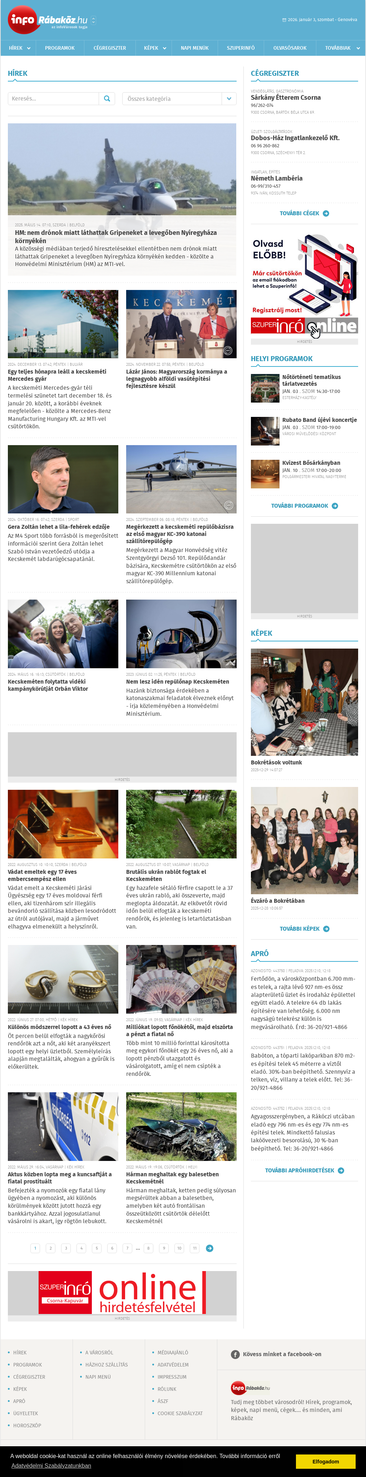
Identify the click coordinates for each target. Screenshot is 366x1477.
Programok (60, 48)
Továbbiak (338, 48)
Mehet (107, 98)
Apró (19, 1401)
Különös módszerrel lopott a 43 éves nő (59, 1027)
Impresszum (172, 1377)
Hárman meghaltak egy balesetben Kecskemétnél (172, 1178)
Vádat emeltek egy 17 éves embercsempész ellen (42, 876)
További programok (299, 506)
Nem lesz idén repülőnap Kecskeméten (177, 682)
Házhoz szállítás (106, 1365)
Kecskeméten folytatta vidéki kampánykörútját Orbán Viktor (48, 686)
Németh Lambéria (277, 179)
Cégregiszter (110, 48)
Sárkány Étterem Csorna (286, 98)
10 (179, 1248)
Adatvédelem (173, 1365)
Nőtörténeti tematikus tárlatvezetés (311, 381)
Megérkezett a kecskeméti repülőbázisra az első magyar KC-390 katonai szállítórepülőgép (180, 534)
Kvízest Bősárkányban (311, 463)
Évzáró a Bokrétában (278, 901)
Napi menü (98, 1377)
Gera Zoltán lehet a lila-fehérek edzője (59, 527)
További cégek (299, 213)
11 (195, 1248)
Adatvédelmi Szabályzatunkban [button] (51, 1466)
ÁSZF (163, 1401)
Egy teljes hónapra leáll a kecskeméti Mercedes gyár (57, 376)
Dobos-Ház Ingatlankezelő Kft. (295, 138)
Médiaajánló (173, 1353)
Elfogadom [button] (326, 1461)
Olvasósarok (290, 48)
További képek (300, 929)
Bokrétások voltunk (276, 762)
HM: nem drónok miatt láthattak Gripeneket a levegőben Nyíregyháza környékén (116, 237)
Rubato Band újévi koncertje (319, 420)
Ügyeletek (25, 1414)
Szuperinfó (241, 48)
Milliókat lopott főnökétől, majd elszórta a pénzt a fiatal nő (179, 1031)
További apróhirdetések (299, 1170)
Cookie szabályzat (180, 1414)
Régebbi (209, 1248)
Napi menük (195, 48)
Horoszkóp (27, 1426)
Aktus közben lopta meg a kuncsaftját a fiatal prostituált (60, 1178)
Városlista (93, 20)
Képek (151, 48)
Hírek (16, 48)
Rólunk (167, 1389)
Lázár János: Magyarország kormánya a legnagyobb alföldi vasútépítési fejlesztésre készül (176, 379)
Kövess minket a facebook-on (282, 1354)
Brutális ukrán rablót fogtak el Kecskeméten (166, 876)
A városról (99, 1353)
